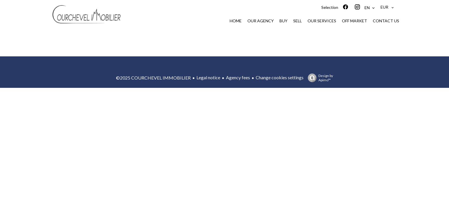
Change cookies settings (280, 77)
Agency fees (238, 77)
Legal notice (208, 77)
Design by (319, 78)
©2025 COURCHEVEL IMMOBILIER (153, 77)
